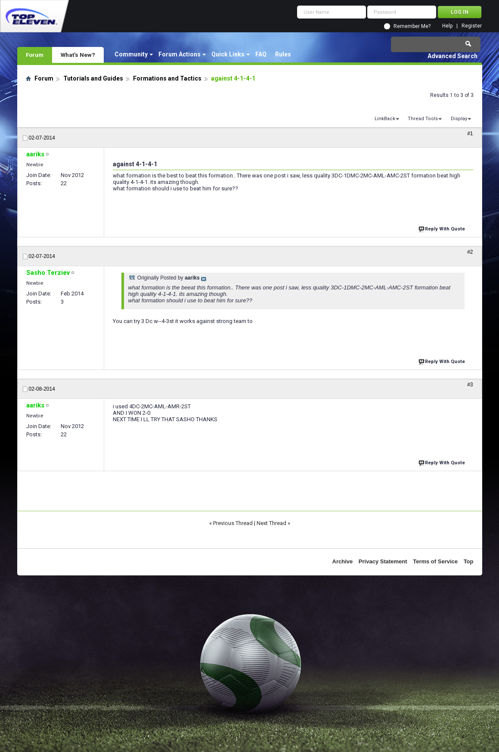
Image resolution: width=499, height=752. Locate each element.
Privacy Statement (383, 561)
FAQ (261, 54)
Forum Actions (179, 54)
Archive (342, 561)
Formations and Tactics (167, 78)
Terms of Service (435, 561)
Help (447, 26)
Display (459, 118)
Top (469, 561)
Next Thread (271, 523)
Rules (283, 54)
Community (131, 54)
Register (472, 26)
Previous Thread (233, 523)
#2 (470, 252)
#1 (470, 134)
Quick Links (228, 54)
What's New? (78, 54)
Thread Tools (423, 118)
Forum (34, 54)
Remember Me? (412, 26)
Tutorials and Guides (93, 78)
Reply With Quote (442, 228)
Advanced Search (452, 56)
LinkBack (385, 118)
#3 (470, 385)
